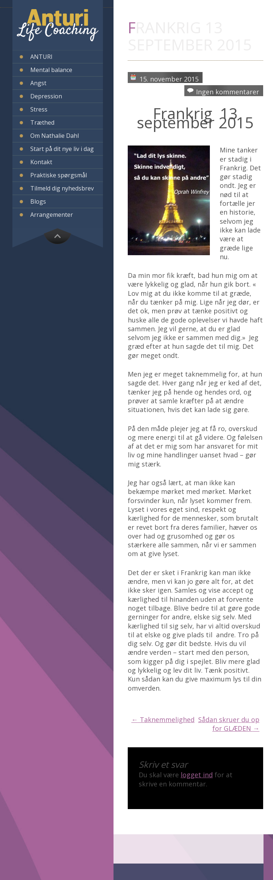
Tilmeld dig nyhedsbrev (62, 188)
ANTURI (41, 57)
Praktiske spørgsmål (58, 175)
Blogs (38, 201)
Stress (38, 109)
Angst (38, 83)
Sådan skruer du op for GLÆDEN (228, 724)
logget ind (197, 774)
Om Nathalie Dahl (54, 136)
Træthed (42, 122)
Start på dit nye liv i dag (62, 149)
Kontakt (41, 162)
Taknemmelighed (163, 719)
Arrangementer (51, 215)
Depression (46, 96)
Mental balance (51, 70)
